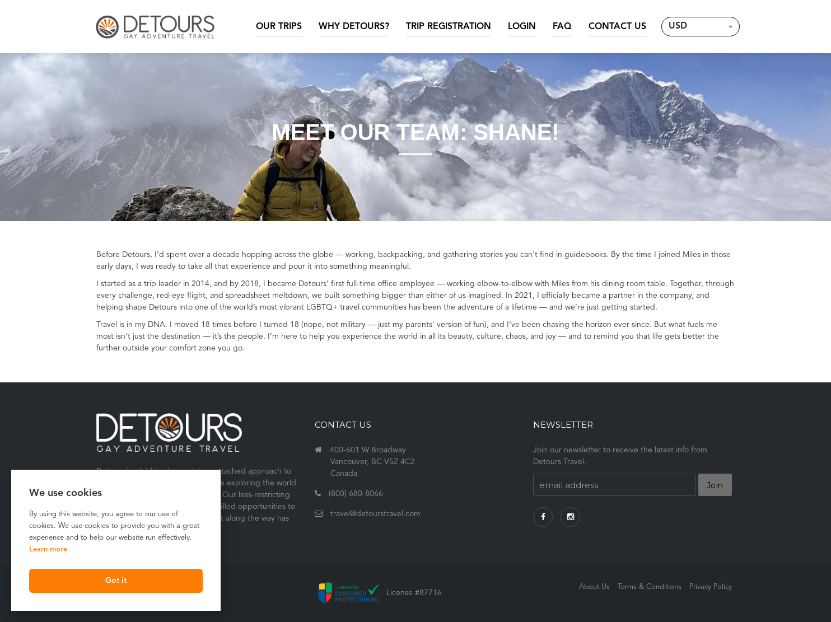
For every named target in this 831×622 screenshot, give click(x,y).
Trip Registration (448, 26)
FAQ (562, 26)
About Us (594, 587)
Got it (116, 581)
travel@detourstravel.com (375, 514)
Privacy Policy (710, 587)
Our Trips (279, 26)
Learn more (48, 549)
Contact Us (617, 26)
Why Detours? (354, 26)
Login (522, 26)
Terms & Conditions (649, 587)
